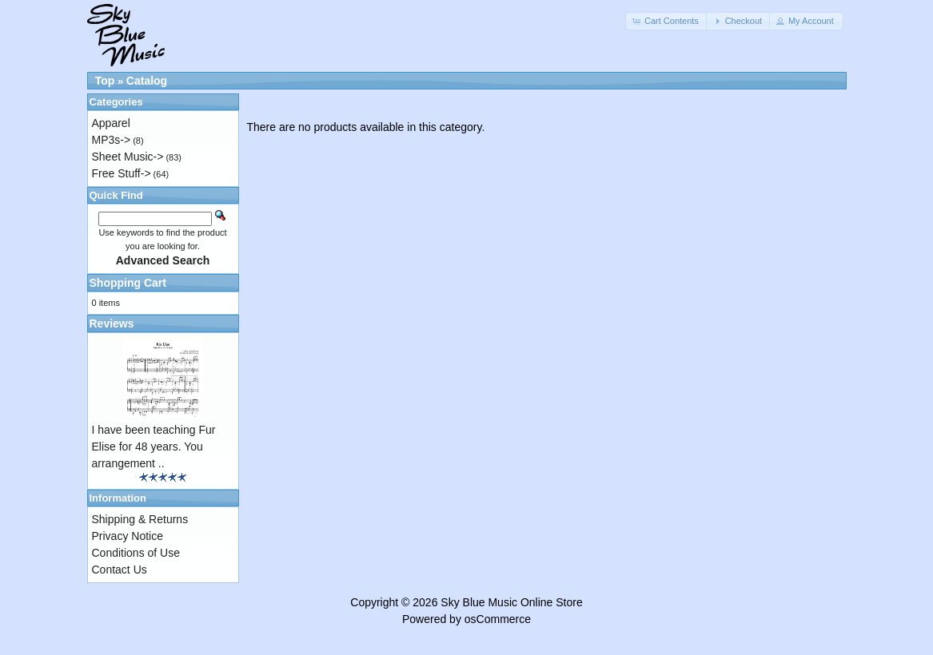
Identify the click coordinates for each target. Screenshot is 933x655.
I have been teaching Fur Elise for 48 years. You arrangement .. (154, 446)
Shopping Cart (128, 282)
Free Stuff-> (121, 173)
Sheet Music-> (128, 156)
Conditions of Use (136, 552)
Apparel (111, 123)
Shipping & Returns (140, 519)
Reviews (112, 323)
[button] (666, 21)
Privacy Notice (127, 536)
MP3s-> (111, 139)
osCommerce (498, 619)
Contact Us (119, 569)
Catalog (146, 80)
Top (105, 80)
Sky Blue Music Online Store (511, 602)
